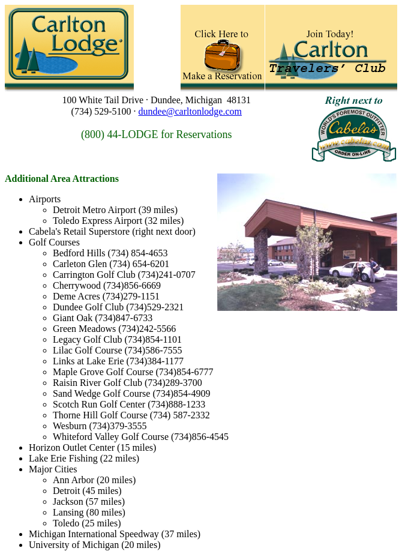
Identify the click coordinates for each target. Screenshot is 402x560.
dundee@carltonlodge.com (190, 111)
